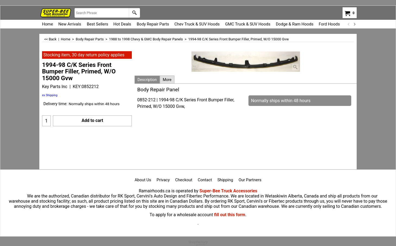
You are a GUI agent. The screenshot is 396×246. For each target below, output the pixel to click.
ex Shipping (50, 95)
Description (147, 79)
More (167, 79)
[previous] (348, 24)
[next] (354, 24)
